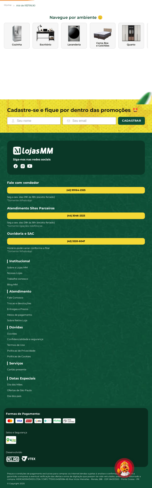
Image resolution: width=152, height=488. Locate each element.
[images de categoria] (31, 71)
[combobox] (50, 21)
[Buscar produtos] (43, 21)
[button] (76, 216)
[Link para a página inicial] (7, 41)
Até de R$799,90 (25, 40)
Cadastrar (131, 120)
